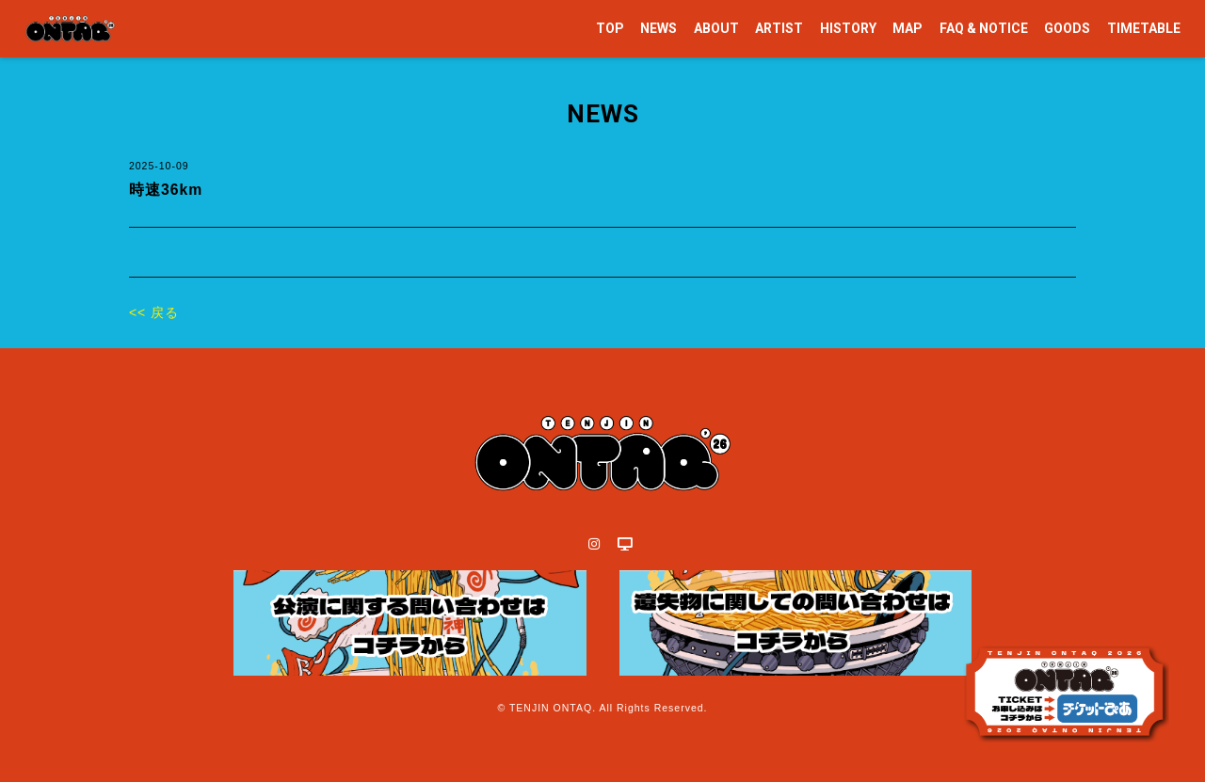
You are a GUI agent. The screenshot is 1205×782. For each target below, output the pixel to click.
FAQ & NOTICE (984, 28)
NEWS (658, 28)
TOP (610, 28)
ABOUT (716, 28)
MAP (907, 28)
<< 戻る (154, 312)
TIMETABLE (1144, 28)
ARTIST (779, 28)
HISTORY (848, 28)
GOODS (1067, 28)
